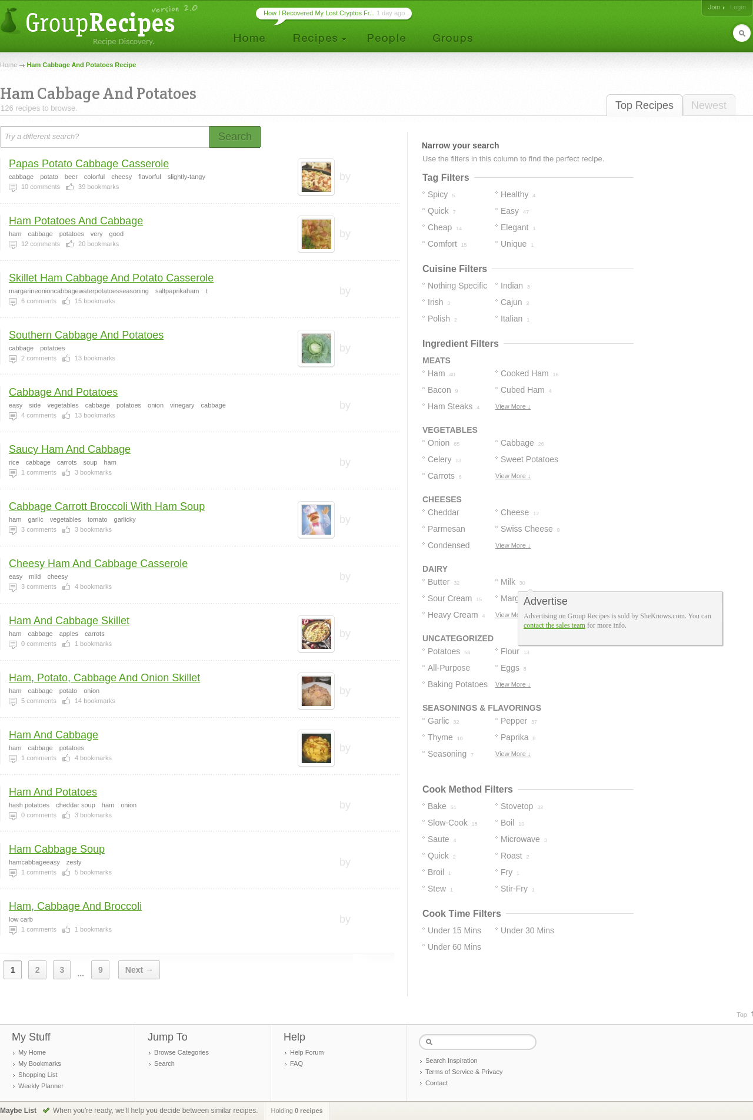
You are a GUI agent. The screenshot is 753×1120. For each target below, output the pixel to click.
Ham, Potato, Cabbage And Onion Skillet (104, 678)
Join (714, 7)
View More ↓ (513, 406)
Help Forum (307, 1052)
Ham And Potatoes (53, 792)
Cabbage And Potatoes (63, 392)
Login (738, 7)
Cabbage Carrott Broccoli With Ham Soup (107, 506)
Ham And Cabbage (53, 735)
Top (742, 1014)
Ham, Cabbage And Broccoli (75, 906)
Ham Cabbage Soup (57, 849)
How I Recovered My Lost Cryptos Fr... (319, 12)
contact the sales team (554, 625)
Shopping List (38, 1074)
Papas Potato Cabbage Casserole (89, 164)
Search (164, 1063)
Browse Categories (181, 1052)
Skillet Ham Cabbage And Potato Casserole (111, 278)
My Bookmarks (39, 1063)
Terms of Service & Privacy (463, 1071)
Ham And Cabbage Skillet (69, 621)
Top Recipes (644, 105)
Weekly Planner (41, 1085)
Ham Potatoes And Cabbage (76, 221)
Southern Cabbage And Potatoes (86, 335)
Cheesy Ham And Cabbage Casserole (98, 563)
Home (8, 64)
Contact (436, 1082)
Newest (709, 105)
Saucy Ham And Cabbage (70, 449)
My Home (32, 1052)
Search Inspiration (451, 1060)
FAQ (296, 1063)
